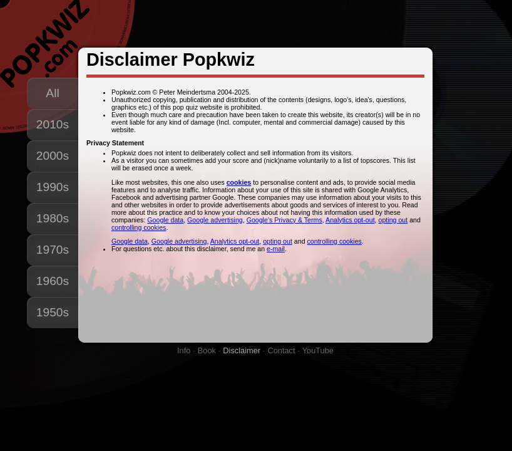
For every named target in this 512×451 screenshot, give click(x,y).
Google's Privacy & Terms (284, 220)
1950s (52, 312)
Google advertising (215, 220)
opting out (393, 220)
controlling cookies (138, 227)
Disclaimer (241, 350)
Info (183, 350)
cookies (239, 182)
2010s (52, 124)
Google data (165, 220)
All (52, 93)
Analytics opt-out (350, 220)
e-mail (276, 248)
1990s (52, 187)
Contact (281, 350)
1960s (52, 281)
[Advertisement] (257, 24)
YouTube (318, 350)
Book (207, 350)
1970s (52, 249)
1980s (52, 218)
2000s (52, 155)
